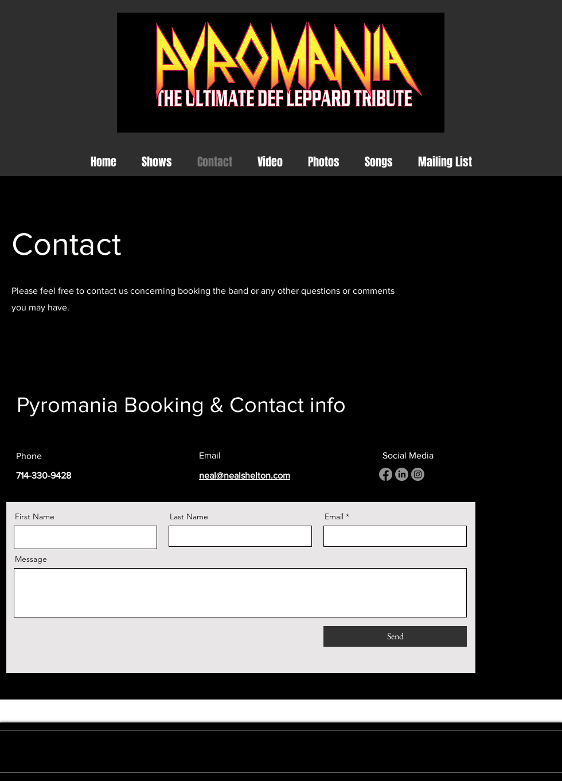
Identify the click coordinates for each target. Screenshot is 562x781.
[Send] (395, 636)
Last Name (189, 516)
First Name (34, 516)
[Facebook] (385, 474)
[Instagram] (417, 474)
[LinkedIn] (401, 474)
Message (31, 559)
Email (334, 516)
